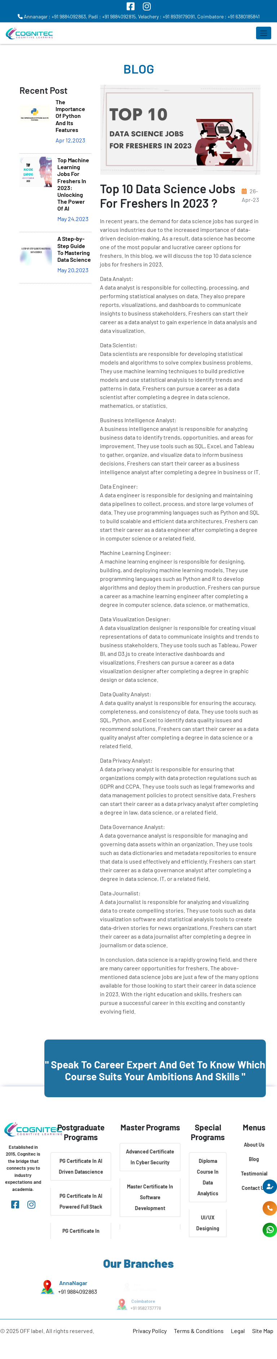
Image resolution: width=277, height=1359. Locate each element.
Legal (238, 1330)
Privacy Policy (150, 1330)
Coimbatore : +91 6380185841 (228, 16)
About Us (254, 1145)
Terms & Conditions (199, 1330)
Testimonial (254, 1173)
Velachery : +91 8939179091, (167, 16)
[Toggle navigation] (263, 33)
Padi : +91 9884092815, (112, 16)
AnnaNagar (73, 1283)
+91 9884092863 (77, 1291)
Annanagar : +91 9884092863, (52, 16)
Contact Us (254, 1188)
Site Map (262, 1330)
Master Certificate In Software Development (150, 1197)
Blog (254, 1159)
